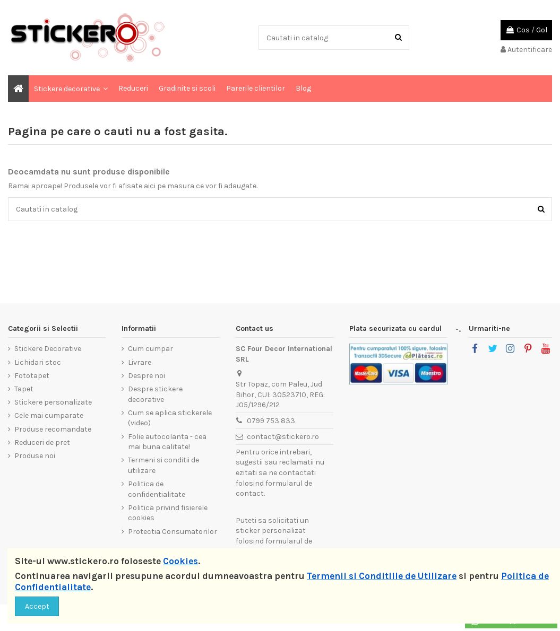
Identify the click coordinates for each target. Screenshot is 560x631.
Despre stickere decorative (155, 394)
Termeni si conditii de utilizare (163, 465)
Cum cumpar (150, 348)
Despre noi (146, 375)
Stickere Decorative (47, 348)
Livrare (139, 362)
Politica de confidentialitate (156, 489)
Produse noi (34, 455)
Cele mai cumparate (48, 415)
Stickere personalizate (53, 402)
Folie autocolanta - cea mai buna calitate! (167, 442)
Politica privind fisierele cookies (168, 513)
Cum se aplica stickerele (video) (170, 418)
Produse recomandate (52, 429)
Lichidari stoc (37, 362)
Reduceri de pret (42, 442)
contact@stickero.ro (283, 436)
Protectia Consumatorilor (172, 531)
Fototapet (31, 375)
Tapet (23, 388)
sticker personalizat (271, 530)
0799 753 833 (271, 420)
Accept (37, 606)
